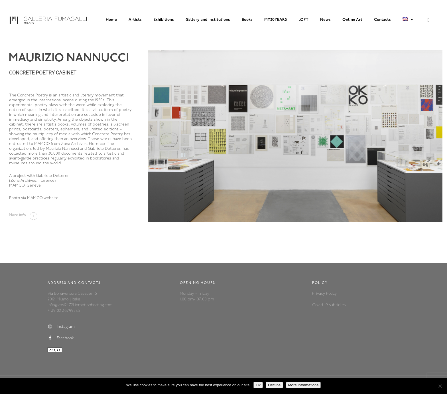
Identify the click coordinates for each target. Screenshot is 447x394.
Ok (258, 385)
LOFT (303, 20)
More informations (303, 385)
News (325, 20)
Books (247, 20)
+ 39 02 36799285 (64, 311)
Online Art (352, 20)
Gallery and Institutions (208, 20)
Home (111, 20)
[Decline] (440, 386)
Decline (274, 385)
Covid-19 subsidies (329, 305)
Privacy (319, 294)
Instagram (61, 326)
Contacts (382, 20)
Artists (135, 20)
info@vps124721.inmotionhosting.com (80, 305)
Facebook (61, 338)
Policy (331, 294)
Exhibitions (163, 20)
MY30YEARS (275, 20)
